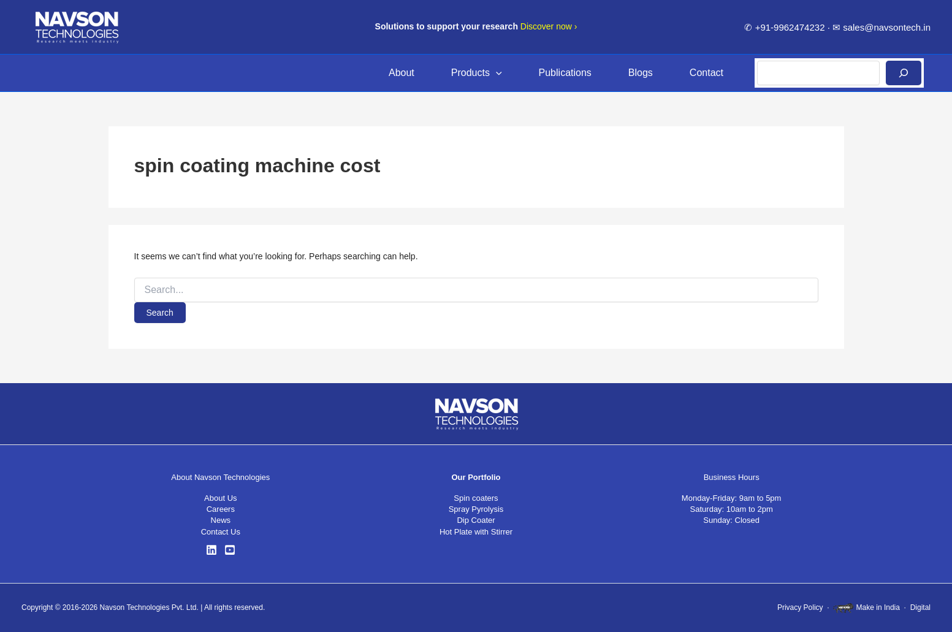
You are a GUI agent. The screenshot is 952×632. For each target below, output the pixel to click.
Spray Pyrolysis (476, 509)
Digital (920, 607)
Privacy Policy (800, 607)
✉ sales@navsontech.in (881, 27)
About (401, 72)
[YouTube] (229, 549)
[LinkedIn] (211, 549)
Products (476, 73)
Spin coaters (476, 498)
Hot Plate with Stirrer (476, 531)
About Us (220, 498)
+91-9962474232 (790, 27)
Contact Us (220, 531)
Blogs (640, 72)
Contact (706, 72)
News (221, 520)
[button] (496, 73)
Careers (221, 509)
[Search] (903, 73)
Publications (565, 72)
